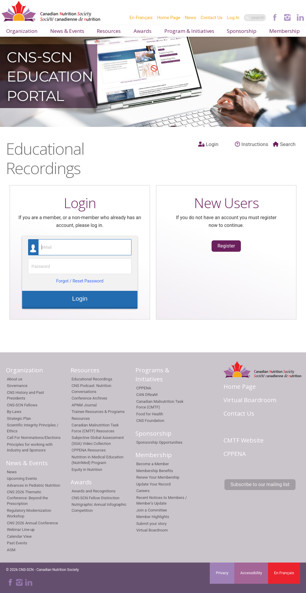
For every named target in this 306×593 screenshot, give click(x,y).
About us (14, 379)
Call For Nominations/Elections (34, 437)
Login (208, 144)
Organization (21, 30)
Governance (17, 385)
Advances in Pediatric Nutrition (33, 485)
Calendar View (19, 536)
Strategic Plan (19, 418)
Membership (284, 30)
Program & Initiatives (189, 30)
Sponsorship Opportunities (159, 442)
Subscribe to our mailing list (260, 484)
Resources (109, 30)
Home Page (168, 17)
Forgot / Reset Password (79, 281)
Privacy (222, 573)
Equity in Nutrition (86, 469)
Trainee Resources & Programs (98, 411)
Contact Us (212, 17)
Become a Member (152, 464)
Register (226, 246)
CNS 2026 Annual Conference (32, 523)
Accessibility (251, 573)
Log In (233, 17)
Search (284, 144)
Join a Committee (151, 510)
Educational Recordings (91, 379)
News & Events (67, 30)
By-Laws (14, 411)
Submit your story (151, 523)
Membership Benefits (154, 470)
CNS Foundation (150, 420)
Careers (143, 490)
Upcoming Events (22, 478)
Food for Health (149, 414)
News (190, 17)
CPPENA (143, 388)
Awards (143, 30)
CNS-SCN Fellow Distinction (95, 498)
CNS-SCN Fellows (22, 405)
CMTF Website (244, 440)
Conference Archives (89, 398)
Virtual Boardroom (152, 530)
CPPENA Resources (88, 450)
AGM (11, 550)
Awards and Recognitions (93, 491)
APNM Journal (84, 405)
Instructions (251, 144)
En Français (140, 17)
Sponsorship (241, 30)
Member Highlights (152, 516)
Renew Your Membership (157, 477)
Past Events (17, 543)
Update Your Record (153, 484)
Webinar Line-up (21, 529)
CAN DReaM (146, 394)
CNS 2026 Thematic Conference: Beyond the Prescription (27, 498)
